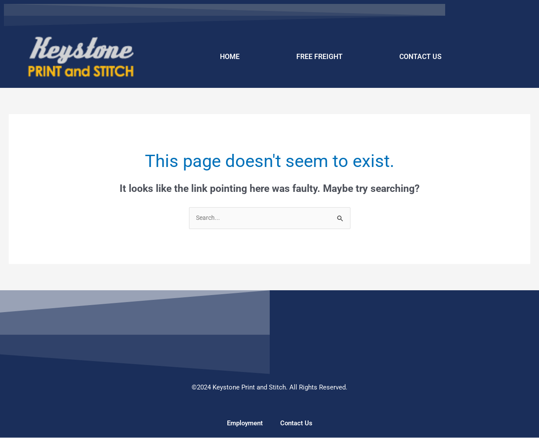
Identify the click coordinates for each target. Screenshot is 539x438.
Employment (245, 424)
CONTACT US (420, 56)
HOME (230, 56)
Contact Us (296, 424)
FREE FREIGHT (319, 56)
